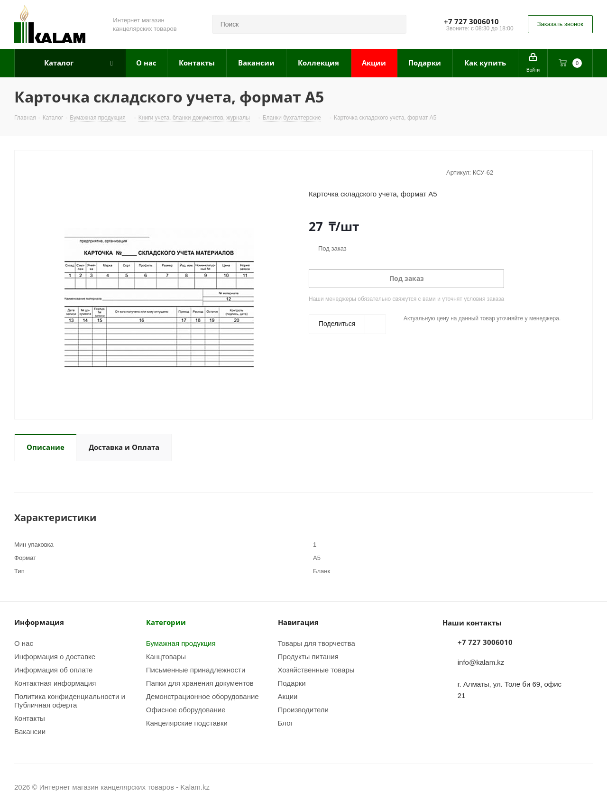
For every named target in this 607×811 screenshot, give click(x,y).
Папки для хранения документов (200, 683)
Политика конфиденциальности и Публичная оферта (69, 700)
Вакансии (30, 731)
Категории (166, 622)
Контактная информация (55, 683)
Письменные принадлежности (196, 669)
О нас (23, 643)
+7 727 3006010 (471, 21)
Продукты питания (308, 656)
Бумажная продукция (181, 643)
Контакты (29, 718)
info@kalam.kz (481, 662)
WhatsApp (585, 786)
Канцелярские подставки (187, 722)
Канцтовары (166, 656)
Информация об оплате (53, 669)
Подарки (292, 683)
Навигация (298, 622)
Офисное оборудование (186, 709)
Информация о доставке (54, 656)
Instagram (561, 786)
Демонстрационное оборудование (202, 696)
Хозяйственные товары (316, 669)
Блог (285, 722)
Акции (288, 696)
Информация (39, 622)
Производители (303, 709)
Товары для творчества (316, 643)
